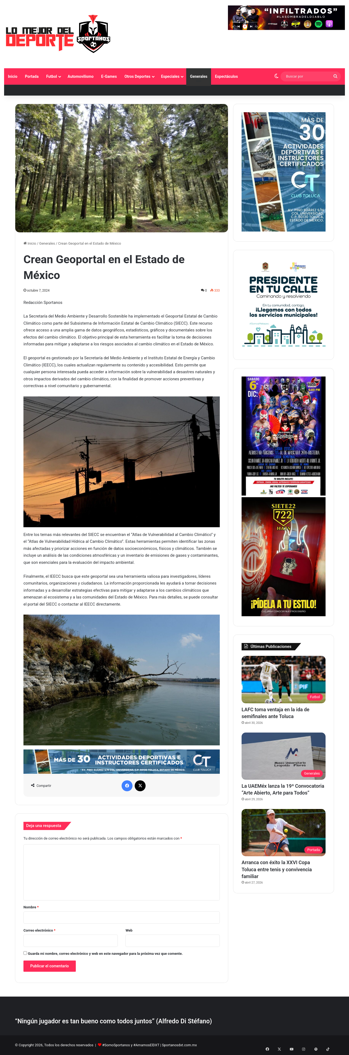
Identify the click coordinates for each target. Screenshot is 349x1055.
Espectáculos (226, 76)
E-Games (109, 76)
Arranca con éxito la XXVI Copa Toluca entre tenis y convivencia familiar (277, 869)
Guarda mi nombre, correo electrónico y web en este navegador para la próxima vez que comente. (105, 954)
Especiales (170, 76)
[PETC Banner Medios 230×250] (284, 348)
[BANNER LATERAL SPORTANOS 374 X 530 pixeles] (284, 494)
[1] (284, 230)
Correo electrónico (39, 930)
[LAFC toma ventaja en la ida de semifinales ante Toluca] (284, 679)
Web (129, 930)
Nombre (31, 907)
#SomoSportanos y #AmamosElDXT (130, 1045)
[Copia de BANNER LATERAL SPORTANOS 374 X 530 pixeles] (284, 615)
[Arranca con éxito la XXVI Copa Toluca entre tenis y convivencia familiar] (284, 833)
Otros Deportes (137, 76)
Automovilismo (81, 76)
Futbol (51, 76)
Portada (32, 76)
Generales (198, 76)
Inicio (12, 76)
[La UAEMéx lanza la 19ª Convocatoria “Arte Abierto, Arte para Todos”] (284, 756)
